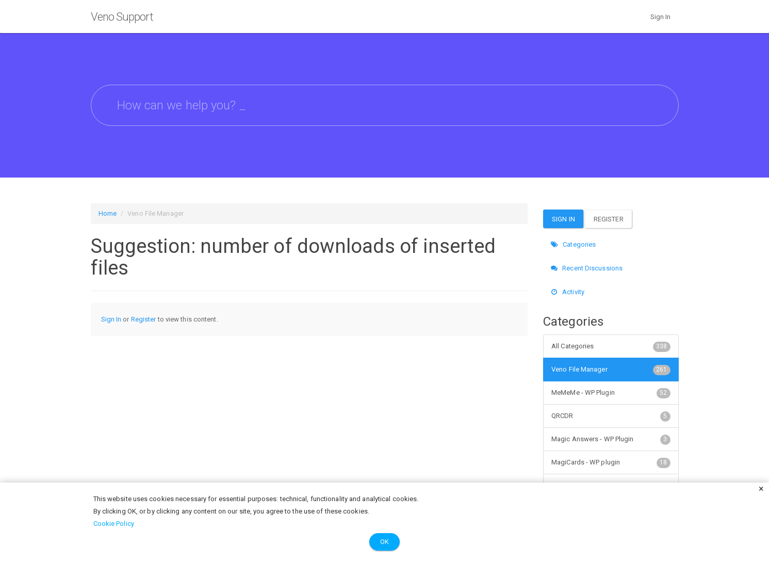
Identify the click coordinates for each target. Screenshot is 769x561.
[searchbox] (385, 105)
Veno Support (122, 16)
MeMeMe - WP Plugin (610, 393)
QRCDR (610, 416)
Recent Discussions (587, 268)
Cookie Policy (113, 523)
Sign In (660, 17)
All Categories (610, 346)
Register (143, 319)
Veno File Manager (610, 369)
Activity (567, 292)
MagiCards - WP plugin (610, 462)
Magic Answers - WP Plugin (610, 439)
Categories (573, 244)
